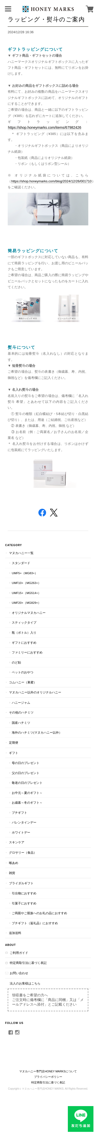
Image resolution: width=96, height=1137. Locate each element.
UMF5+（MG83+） (25, 573)
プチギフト (19, 812)
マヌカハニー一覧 (21, 553)
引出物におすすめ (24, 893)
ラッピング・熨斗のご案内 (46, 19)
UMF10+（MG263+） (26, 582)
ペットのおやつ (22, 672)
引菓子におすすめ (24, 903)
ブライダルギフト (21, 883)
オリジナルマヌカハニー (29, 612)
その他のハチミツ (21, 712)
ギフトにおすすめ (24, 642)
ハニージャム (21, 702)
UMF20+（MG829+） (26, 602)
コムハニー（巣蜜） (23, 682)
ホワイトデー (21, 832)
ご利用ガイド (19, 952)
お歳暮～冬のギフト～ (27, 802)
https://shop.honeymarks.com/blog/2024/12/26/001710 (51, 181)
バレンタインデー (24, 822)
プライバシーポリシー (48, 1076)
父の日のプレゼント (25, 773)
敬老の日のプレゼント (27, 782)
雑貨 (12, 873)
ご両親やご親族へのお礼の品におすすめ (39, 913)
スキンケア (16, 842)
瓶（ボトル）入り (24, 632)
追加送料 (15, 933)
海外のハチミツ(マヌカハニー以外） (37, 732)
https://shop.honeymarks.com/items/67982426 (44, 127)
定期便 (13, 742)
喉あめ (13, 862)
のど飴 (16, 662)
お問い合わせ (19, 973)
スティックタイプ (24, 622)
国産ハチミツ (21, 722)
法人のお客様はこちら (25, 983)
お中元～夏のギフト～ (27, 792)
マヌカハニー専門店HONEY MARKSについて (48, 1071)
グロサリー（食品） (23, 852)
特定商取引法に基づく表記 (28, 962)
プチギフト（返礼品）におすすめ (35, 923)
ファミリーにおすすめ (27, 652)
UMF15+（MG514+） (26, 593)
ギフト (13, 752)
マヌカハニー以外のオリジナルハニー (35, 692)
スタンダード (21, 563)
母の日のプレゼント (25, 763)
